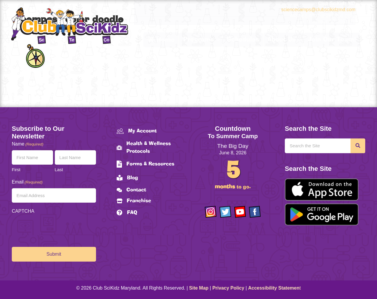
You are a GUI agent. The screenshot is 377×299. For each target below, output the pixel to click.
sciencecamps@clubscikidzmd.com (318, 9)
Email (27, 182)
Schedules (242, 40)
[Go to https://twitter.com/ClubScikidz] (225, 212)
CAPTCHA (23, 211)
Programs (198, 40)
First (16, 169)
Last (59, 169)
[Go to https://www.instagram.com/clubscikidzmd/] (210, 212)
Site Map (199, 287)
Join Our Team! (332, 40)
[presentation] (56, 228)
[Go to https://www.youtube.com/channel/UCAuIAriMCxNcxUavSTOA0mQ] (240, 212)
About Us (281, 40)
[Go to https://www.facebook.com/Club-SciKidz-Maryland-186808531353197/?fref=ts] (255, 212)
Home (161, 40)
